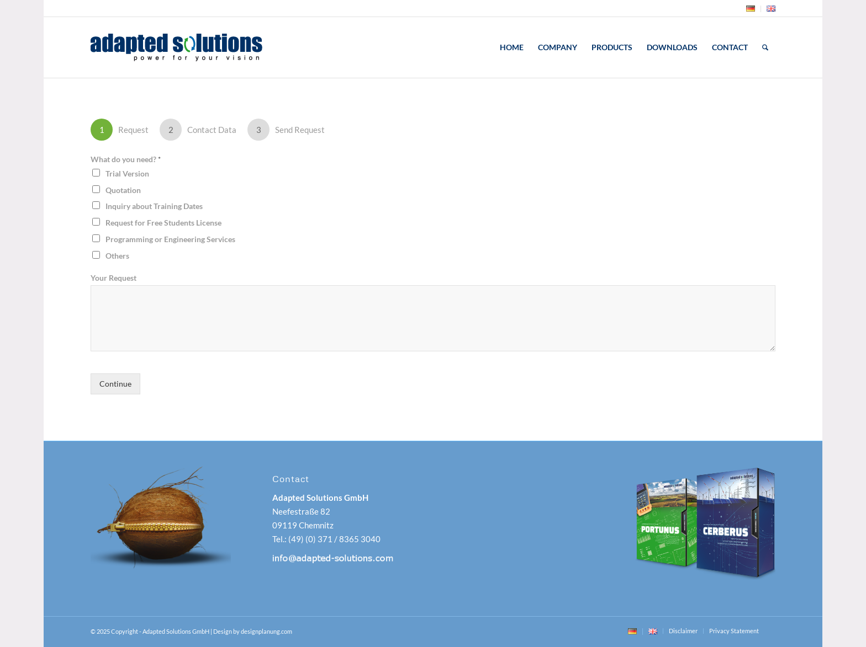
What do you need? (126, 159)
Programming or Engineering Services (170, 239)
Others (117, 255)
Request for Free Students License (163, 222)
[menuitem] (751, 9)
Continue (115, 383)
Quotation (123, 190)
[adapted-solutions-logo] (206, 47)
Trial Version (127, 173)
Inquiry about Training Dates (154, 206)
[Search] (765, 47)
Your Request (113, 277)
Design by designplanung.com (252, 631)
